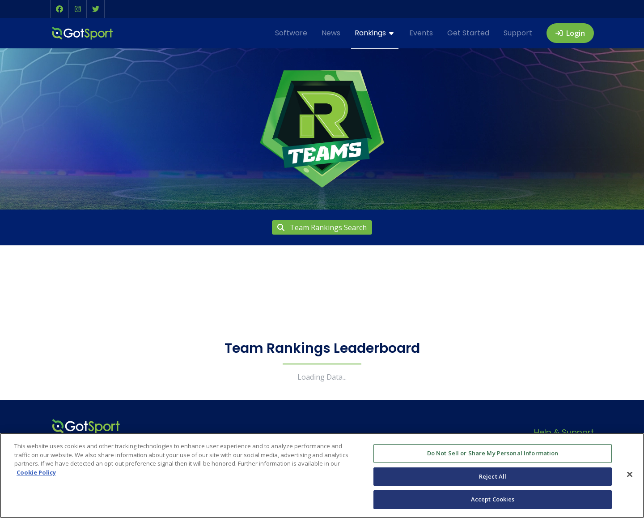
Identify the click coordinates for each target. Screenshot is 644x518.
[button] (59, 9)
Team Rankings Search (322, 227)
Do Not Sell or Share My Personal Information (493, 453)
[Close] (630, 474)
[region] (322, 475)
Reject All (492, 476)
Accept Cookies (493, 499)
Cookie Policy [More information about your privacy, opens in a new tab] (36, 472)
